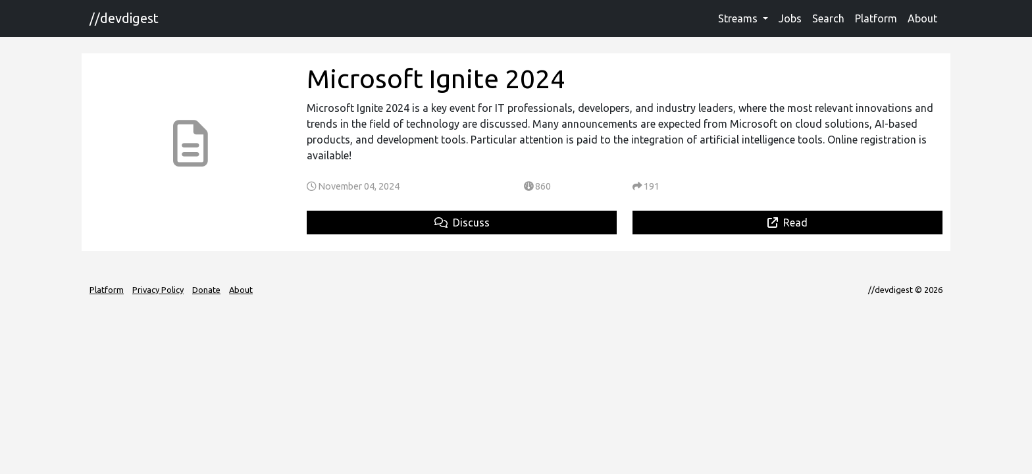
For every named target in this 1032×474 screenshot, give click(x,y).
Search (828, 18)
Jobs (790, 18)
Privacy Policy (158, 289)
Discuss (462, 222)
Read (787, 222)
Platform (876, 18)
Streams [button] (739, 18)
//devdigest (124, 18)
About (922, 18)
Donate (206, 289)
